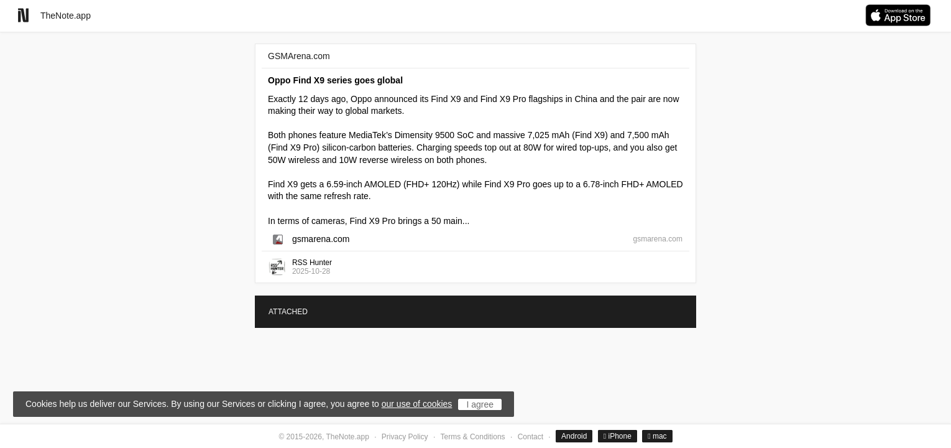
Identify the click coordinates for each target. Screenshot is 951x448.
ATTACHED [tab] (288, 311)
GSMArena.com (299, 56)
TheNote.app (65, 16)
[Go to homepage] (23, 15)
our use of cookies (417, 404)
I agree (480, 404)
